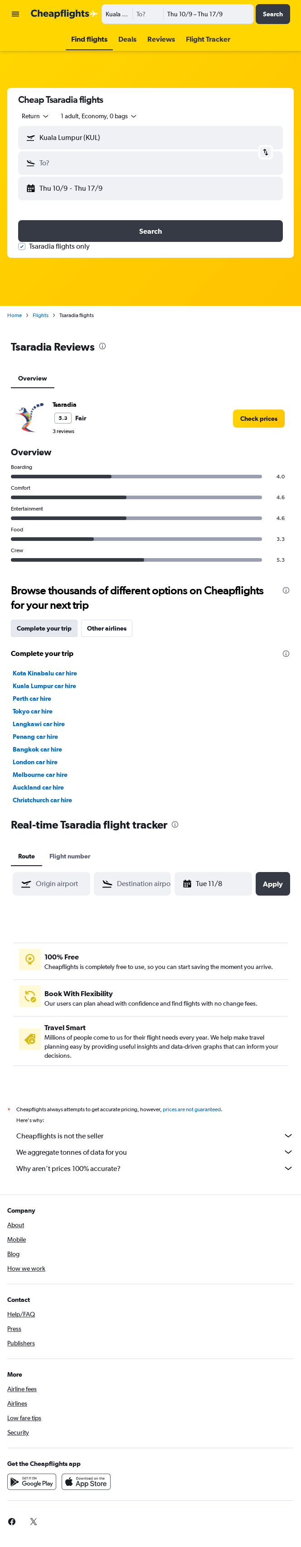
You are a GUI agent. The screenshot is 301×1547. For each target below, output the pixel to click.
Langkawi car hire (39, 724)
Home (14, 315)
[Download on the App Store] (86, 1482)
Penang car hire (35, 736)
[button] (15, 14)
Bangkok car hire (37, 749)
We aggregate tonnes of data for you (155, 1152)
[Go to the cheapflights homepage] (64, 14)
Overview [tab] (32, 378)
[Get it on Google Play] (31, 1482)
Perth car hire (32, 698)
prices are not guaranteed (192, 1109)
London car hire (35, 762)
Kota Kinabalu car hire (45, 673)
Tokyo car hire (33, 711)
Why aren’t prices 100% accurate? (155, 1168)
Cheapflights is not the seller (155, 1135)
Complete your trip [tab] (44, 628)
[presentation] (102, 346)
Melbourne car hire (40, 774)
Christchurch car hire (42, 800)
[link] (259, 419)
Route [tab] (26, 856)
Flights (41, 315)
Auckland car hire (38, 787)
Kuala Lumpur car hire (44, 685)
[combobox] (35, 115)
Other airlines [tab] (106, 628)
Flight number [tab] (69, 856)
